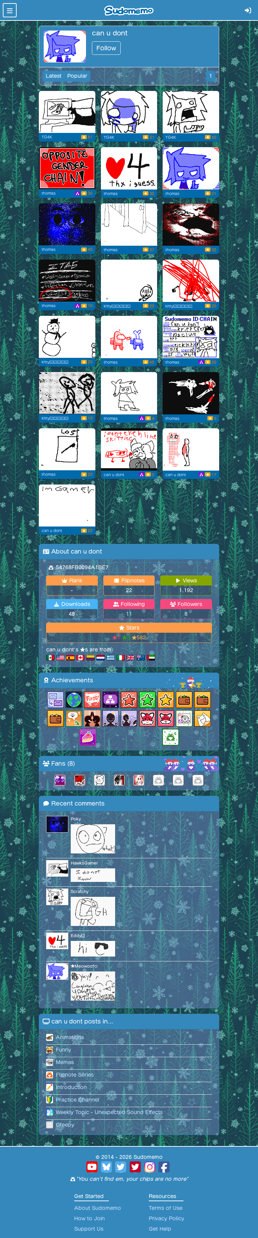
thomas (48, 193)
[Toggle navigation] (10, 10)
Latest (53, 76)
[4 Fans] (129, 168)
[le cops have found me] (191, 393)
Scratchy (79, 891)
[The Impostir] (129, 337)
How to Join (89, 1218)
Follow (106, 48)
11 (129, 614)
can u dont (114, 475)
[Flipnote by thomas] (191, 337)
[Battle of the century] (191, 224)
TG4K (47, 137)
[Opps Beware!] (67, 224)
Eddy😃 (78, 935)
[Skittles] (129, 449)
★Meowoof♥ (84, 966)
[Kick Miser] (129, 393)
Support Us (88, 1229)
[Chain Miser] (67, 168)
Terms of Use (165, 1208)
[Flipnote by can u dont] (67, 506)
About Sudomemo (97, 1208)
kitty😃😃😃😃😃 (117, 306)
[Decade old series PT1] (191, 281)
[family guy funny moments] (129, 224)
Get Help (160, 1229)
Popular (77, 76)
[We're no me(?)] (67, 393)
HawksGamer (84, 863)
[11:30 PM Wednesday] (67, 112)
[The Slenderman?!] (67, 281)
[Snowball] (67, 337)
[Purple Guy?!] (191, 449)
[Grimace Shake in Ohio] (129, 112)
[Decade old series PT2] (129, 281)
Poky (76, 819)
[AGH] (191, 112)
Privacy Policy (166, 1218)
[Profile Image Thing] (191, 168)
